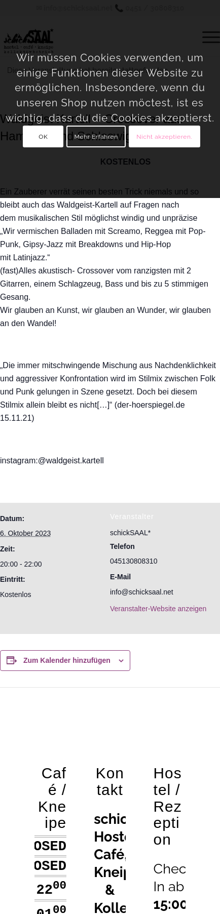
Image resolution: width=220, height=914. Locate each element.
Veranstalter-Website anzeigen (158, 609)
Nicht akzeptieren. (164, 136)
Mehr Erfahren (96, 136)
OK (43, 136)
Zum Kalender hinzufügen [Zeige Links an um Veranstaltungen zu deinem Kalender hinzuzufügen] (67, 660)
